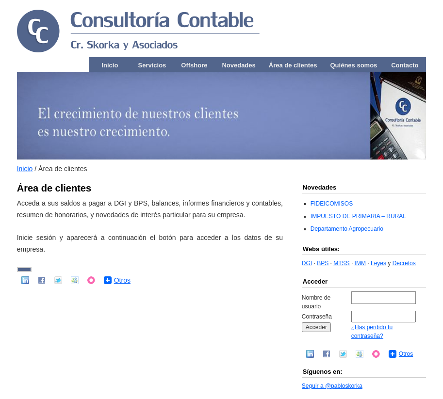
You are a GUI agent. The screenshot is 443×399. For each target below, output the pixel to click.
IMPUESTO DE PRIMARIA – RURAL (358, 216)
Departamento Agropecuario (347, 228)
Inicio (109, 65)
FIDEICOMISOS (332, 203)
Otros (122, 280)
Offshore (194, 65)
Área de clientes (293, 65)
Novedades (238, 65)
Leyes (378, 263)
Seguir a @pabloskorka (332, 386)
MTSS (341, 263)
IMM (360, 263)
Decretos (404, 263)
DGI (307, 263)
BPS (322, 263)
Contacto (404, 65)
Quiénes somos (353, 65)
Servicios (152, 65)
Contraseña (317, 316)
